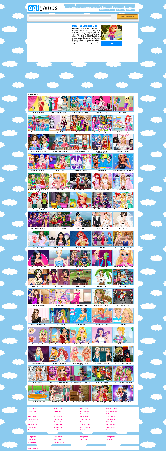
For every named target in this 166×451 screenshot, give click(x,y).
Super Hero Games (89, 5)
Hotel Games (84, 408)
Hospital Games (33, 411)
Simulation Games (86, 414)
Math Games (110, 430)
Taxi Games (58, 419)
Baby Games (58, 408)
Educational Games (118, 7)
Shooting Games (120, 9)
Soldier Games (111, 422)
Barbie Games (58, 416)
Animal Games (33, 416)
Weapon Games (59, 424)
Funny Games (88, 7)
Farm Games (32, 408)
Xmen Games (58, 427)
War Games (103, 9)
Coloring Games (110, 5)
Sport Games (111, 9)
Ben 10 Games (85, 427)
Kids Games (80, 7)
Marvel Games (110, 427)
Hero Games (32, 427)
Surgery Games (85, 411)
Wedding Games (111, 408)
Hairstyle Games (33, 419)
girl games (109, 439)
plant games (58, 437)
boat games (32, 437)
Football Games (111, 424)
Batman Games (33, 430)
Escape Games (107, 7)
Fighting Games (97, 7)
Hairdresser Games (34, 414)
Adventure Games (129, 5)
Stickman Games (59, 422)
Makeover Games (71, 7)
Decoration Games (69, 5)
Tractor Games (85, 419)
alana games (84, 439)
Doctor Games (58, 411)
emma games (110, 437)
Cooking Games (100, 5)
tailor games (84, 437)
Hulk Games (58, 430)
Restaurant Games (112, 411)
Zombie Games (85, 424)
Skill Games (79, 5)
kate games (32, 439)
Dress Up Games (130, 7)
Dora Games (84, 416)
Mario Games (32, 422)
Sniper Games (32, 424)
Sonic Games (84, 430)
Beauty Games (111, 416)
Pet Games (109, 414)
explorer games (59, 442)
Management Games (61, 414)
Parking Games (111, 419)
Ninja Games (84, 422)
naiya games (58, 439)
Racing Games (130, 9)
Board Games (119, 5)
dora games (32, 442)
